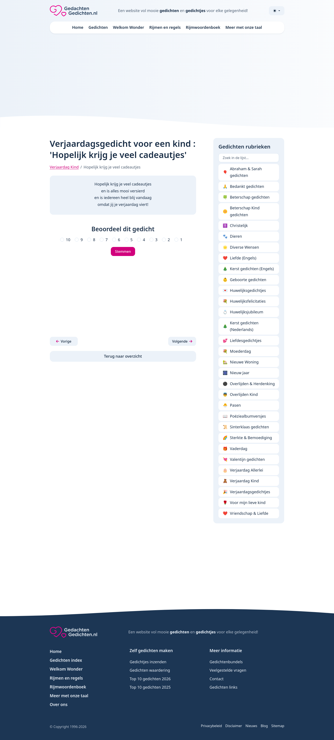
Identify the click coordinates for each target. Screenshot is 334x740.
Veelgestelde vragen (228, 670)
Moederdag (237, 351)
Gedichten (98, 27)
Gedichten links (224, 687)
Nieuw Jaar (236, 372)
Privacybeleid (211, 725)
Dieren (232, 236)
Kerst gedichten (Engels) (248, 268)
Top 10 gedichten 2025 (150, 687)
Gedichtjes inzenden (148, 661)
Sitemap (277, 725)
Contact (217, 678)
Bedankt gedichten (243, 186)
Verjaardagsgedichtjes (246, 492)
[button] (64, 341)
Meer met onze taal (243, 27)
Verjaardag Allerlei (243, 470)
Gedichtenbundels (226, 661)
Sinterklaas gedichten (246, 427)
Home (77, 27)
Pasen (232, 405)
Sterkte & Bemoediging (247, 437)
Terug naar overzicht (123, 356)
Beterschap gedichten (246, 197)
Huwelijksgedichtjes (244, 290)
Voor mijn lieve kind (244, 502)
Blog (264, 725)
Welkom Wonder (128, 27)
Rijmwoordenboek (203, 27)
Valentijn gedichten (244, 459)
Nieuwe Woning (241, 362)
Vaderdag (235, 448)
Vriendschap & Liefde (245, 513)
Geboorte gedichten (244, 279)
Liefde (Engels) (239, 258)
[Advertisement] (167, 74)
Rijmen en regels (165, 27)
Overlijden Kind (240, 394)
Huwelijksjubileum (243, 312)
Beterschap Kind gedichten (241, 211)
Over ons (59, 704)
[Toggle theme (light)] (276, 10)
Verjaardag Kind (64, 167)
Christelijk (235, 225)
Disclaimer (233, 725)
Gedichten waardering (150, 670)
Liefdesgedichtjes (242, 340)
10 (68, 239)
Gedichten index (66, 660)
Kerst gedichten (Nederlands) (240, 326)
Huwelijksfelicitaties (244, 301)
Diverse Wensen (241, 247)
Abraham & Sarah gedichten (242, 172)
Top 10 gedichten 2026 (150, 678)
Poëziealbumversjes (244, 416)
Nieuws (251, 725)
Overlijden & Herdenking (249, 383)
